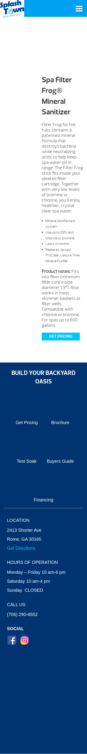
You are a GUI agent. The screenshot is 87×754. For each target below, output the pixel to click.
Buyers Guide (60, 461)
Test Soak (27, 461)
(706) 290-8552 (22, 614)
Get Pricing (60, 336)
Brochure (60, 422)
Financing (43, 499)
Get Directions (21, 548)
